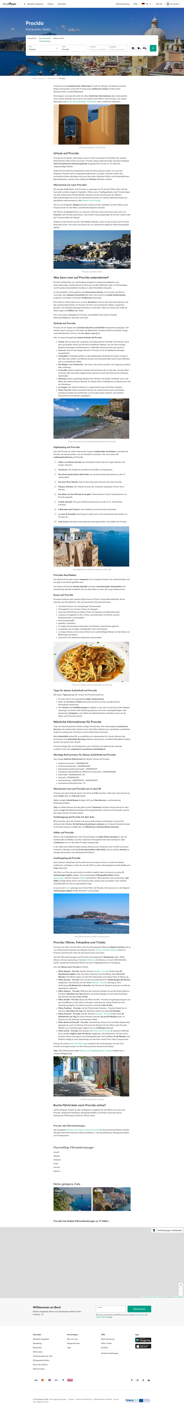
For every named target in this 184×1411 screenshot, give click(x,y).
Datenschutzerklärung (84, 1399)
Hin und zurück (45, 38)
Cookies (71, 1399)
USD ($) (159, 4)
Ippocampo (58, 878)
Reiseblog (37, 1343)
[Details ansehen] (42, 1314)
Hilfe (135, 4)
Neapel (56, 1156)
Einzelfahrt (32, 38)
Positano (113, 950)
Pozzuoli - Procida (103, 1014)
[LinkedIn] (148, 1380)
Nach (64, 46)
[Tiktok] (143, 1380)
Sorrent (56, 1167)
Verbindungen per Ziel (42, 1356)
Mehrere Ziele (58, 38)
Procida (62, 78)
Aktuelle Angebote (33, 4)
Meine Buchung (122, 4)
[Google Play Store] (143, 1340)
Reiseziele (51, 78)
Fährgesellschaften (41, 1360)
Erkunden (62, 4)
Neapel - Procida (101, 971)
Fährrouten (37, 1352)
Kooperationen (73, 1343)
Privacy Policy (139, 1315)
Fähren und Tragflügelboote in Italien (96, 1050)
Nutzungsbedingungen (57, 1399)
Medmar (91, 960)
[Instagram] (137, 1380)
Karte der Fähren (76, 1043)
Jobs (69, 1347)
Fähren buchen (38, 78)
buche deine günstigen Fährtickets (82, 101)
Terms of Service (102, 1317)
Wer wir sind (72, 1339)
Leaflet (144, 1297)
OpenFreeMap (152, 1297)
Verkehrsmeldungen (109, 1353)
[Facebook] (131, 1380)
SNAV (83, 878)
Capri (67, 888)
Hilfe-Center (106, 1343)
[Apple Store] (143, 1346)
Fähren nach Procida (91, 200)
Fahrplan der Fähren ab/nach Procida (83, 1130)
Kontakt (104, 1347)
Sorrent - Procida (99, 982)
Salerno (98, 950)
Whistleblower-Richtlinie (103, 1399)
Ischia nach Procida (101, 1031)
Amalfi (106, 950)
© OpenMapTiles (162, 1297)
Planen (51, 4)
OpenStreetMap (178, 1297)
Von (30, 46)
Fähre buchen (39, 1369)
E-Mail (99, 1307)
